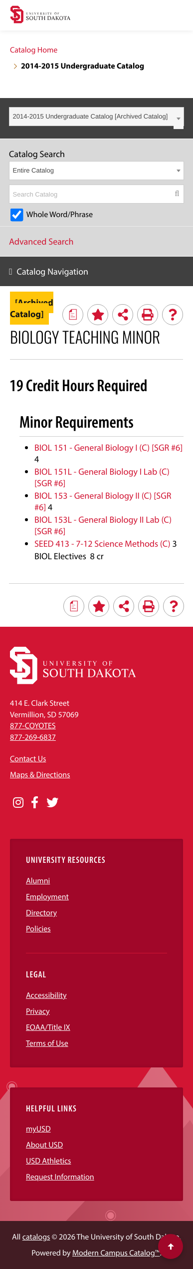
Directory (41, 913)
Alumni (38, 881)
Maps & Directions (40, 775)
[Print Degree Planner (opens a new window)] (73, 314)
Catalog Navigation (53, 271)
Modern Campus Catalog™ (116, 1253)
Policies (38, 929)
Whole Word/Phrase (59, 215)
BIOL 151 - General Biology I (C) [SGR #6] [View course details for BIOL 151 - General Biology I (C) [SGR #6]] (108, 447)
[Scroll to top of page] (170, 1246)
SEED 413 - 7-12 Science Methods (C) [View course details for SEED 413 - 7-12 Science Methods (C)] (102, 543)
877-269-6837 (33, 737)
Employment (47, 897)
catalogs (36, 1237)
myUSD (38, 1129)
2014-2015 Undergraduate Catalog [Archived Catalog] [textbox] (90, 116)
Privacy (38, 1011)
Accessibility (46, 995)
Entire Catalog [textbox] (33, 170)
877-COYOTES (33, 726)
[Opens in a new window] (18, 803)
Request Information (60, 1177)
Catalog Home (33, 50)
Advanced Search (41, 241)
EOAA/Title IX (48, 1027)
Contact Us (28, 759)
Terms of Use (47, 1043)
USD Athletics (48, 1161)
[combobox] (96, 116)
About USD (44, 1145)
